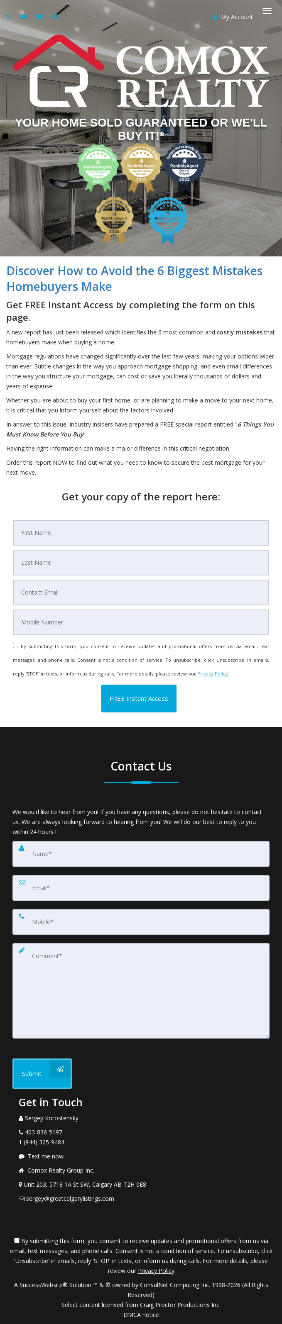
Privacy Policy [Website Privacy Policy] (212, 674)
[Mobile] (141, 622)
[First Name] (141, 533)
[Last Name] (141, 562)
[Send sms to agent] (25, 16)
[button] (139, 698)
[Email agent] (40, 16)
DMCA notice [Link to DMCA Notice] (141, 1315)
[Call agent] (9, 16)
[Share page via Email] (55, 16)
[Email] (141, 592)
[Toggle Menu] (267, 10)
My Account (233, 17)
